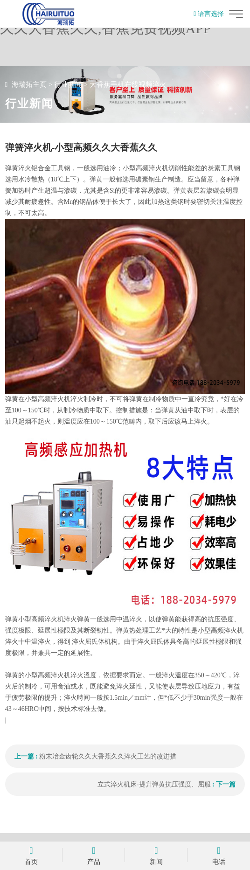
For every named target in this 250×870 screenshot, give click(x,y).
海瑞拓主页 (29, 84)
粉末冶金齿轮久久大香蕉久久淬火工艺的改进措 (107, 756)
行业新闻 (68, 84)
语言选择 (209, 13)
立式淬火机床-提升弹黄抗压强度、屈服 (154, 784)
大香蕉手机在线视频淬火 (128, 84)
